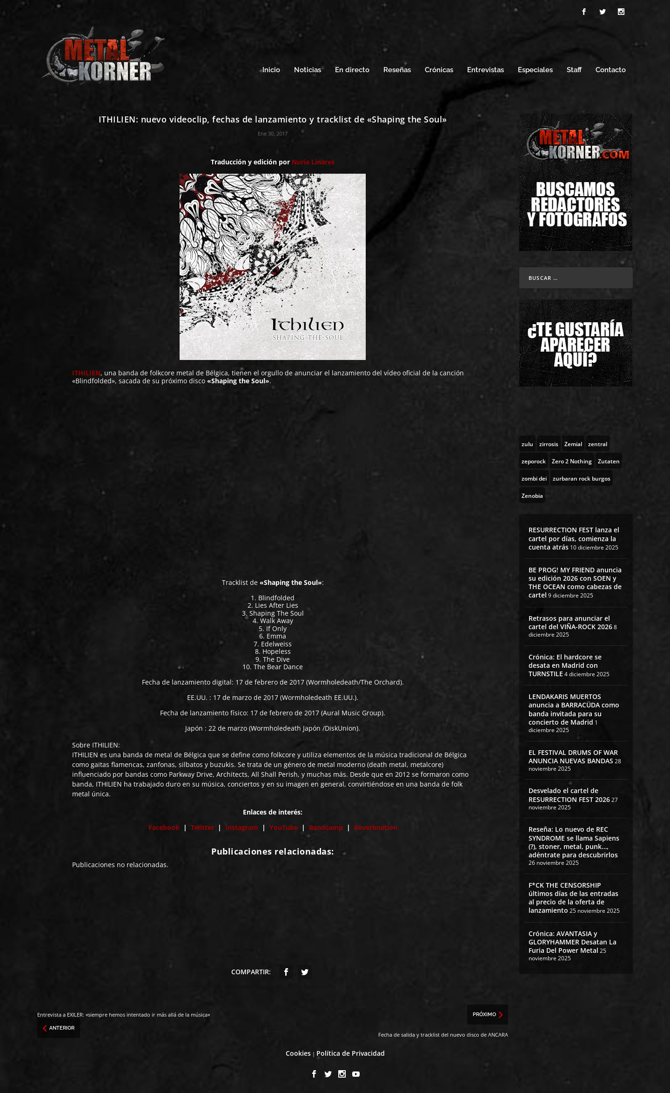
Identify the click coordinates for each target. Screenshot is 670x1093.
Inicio (271, 69)
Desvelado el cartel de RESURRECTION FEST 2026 (569, 793)
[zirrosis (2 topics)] (549, 442)
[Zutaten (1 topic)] (609, 459)
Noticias (307, 69)
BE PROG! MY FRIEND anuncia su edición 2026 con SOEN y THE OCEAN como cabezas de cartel (575, 581)
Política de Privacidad (350, 1051)
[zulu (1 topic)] (527, 442)
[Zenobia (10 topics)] (532, 494)
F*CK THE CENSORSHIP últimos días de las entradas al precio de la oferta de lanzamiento (573, 896)
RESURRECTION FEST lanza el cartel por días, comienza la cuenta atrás (574, 537)
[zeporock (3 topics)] (533, 459)
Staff (574, 69)
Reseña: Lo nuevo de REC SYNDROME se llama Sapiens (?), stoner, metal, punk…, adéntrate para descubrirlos (574, 840)
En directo (352, 69)
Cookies (298, 1051)
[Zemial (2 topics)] (573, 442)
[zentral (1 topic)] (598, 442)
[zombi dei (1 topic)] (534, 476)
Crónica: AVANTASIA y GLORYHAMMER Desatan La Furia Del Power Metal (572, 940)
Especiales (535, 69)
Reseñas (397, 69)
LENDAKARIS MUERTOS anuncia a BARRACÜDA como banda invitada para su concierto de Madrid (574, 708)
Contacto (611, 69)
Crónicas (439, 69)
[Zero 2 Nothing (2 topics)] (571, 459)
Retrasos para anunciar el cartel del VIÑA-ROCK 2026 (570, 621)
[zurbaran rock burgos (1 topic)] (581, 476)
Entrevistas (485, 69)
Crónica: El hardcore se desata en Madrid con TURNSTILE (565, 664)
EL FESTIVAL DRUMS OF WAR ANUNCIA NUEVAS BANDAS (573, 755)
